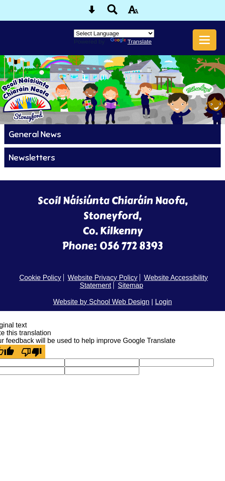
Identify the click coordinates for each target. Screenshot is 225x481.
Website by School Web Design (101, 301)
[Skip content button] (91, 12)
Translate (131, 41)
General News (35, 134)
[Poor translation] (31, 351)
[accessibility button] (133, 12)
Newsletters (32, 157)
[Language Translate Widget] (114, 33)
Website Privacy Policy (103, 277)
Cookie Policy (40, 277)
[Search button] (112, 12)
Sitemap (130, 285)
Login (163, 301)
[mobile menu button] (204, 39)
